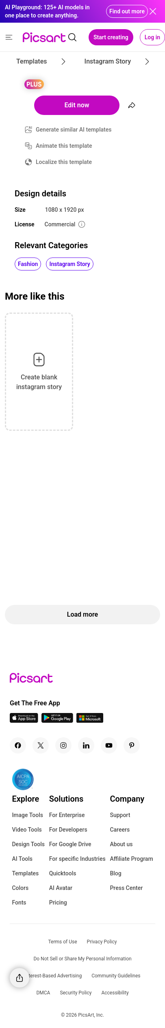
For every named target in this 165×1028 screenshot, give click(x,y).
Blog (115, 873)
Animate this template (64, 146)
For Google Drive (70, 844)
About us (121, 844)
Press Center (126, 888)
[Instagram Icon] (63, 745)
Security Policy (75, 993)
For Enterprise (67, 815)
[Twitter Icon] (41, 745)
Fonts (19, 902)
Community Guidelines (115, 976)
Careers (120, 829)
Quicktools (62, 873)
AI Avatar (60, 888)
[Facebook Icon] (18, 745)
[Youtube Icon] (109, 745)
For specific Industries (77, 859)
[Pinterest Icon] (132, 745)
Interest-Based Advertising (53, 976)
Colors (20, 888)
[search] (72, 37)
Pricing (58, 902)
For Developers (68, 829)
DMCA (43, 993)
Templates (25, 873)
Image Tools (27, 815)
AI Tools (22, 859)
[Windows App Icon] (89, 720)
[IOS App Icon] (24, 720)
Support (120, 815)
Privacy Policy (102, 942)
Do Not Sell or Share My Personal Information (82, 959)
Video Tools (26, 829)
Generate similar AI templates (74, 129)
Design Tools (28, 844)
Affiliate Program (131, 859)
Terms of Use (62, 942)
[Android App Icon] (57, 720)
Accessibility (114, 993)
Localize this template (64, 162)
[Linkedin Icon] (86, 745)
